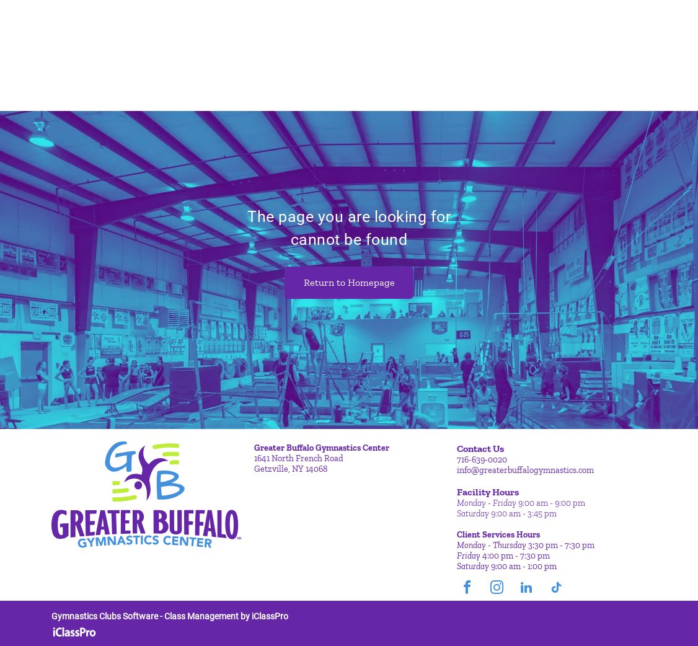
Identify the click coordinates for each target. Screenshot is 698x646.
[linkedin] (526, 589)
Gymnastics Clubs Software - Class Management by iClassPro (169, 616)
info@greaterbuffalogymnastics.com (525, 470)
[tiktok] (556, 589)
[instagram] (496, 589)
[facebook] (467, 589)
